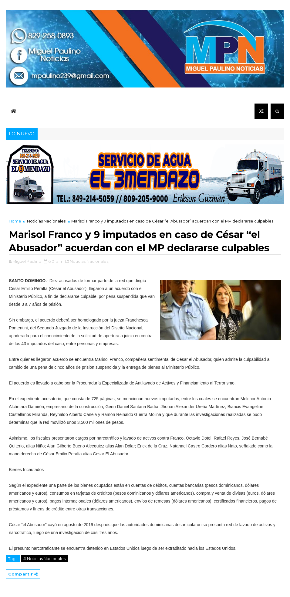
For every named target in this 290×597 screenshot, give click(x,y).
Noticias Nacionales (46, 221)
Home (15, 221)
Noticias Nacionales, (89, 261)
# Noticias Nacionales (44, 558)
